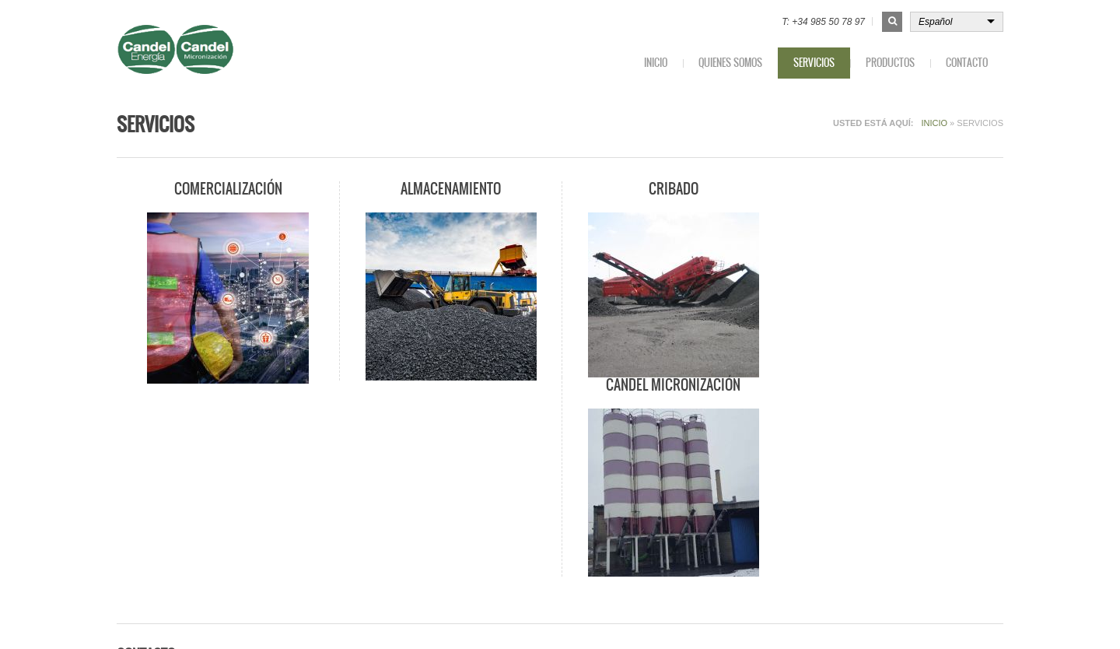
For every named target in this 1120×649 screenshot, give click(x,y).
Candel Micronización (893, 188)
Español (935, 21)
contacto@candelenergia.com (212, 544)
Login (992, 616)
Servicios (814, 62)
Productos (890, 62)
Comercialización (227, 188)
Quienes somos (730, 62)
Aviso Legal (940, 616)
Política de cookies (756, 616)
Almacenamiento (450, 188)
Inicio (655, 62)
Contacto (967, 62)
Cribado (671, 188)
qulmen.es (317, 617)
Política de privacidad (855, 616)
